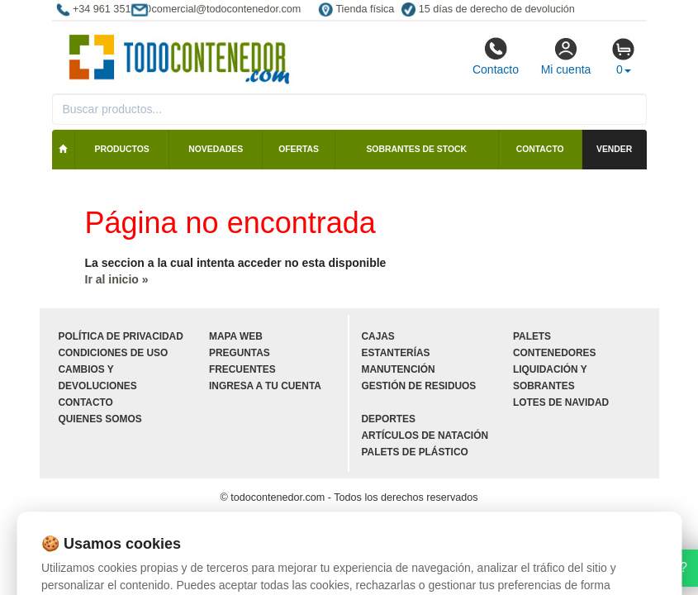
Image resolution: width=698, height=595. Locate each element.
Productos (122, 149)
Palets (532, 336)
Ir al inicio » (117, 279)
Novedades (215, 149)
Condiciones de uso (114, 353)
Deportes (388, 419)
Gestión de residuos (419, 386)
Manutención (398, 369)
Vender (614, 149)
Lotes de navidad (561, 402)
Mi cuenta (566, 56)
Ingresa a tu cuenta (265, 386)
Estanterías (396, 353)
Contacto (495, 56)
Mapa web (236, 336)
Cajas (378, 336)
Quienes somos (100, 419)
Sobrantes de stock (416, 149)
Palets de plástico (415, 452)
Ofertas (298, 149)
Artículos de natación (425, 435)
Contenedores (554, 353)
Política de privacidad (121, 336)
